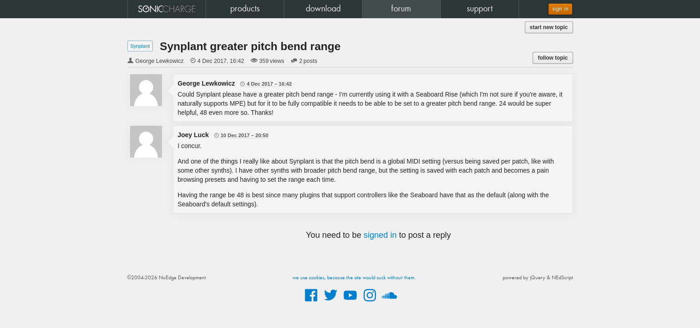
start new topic (549, 27)
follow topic (553, 58)
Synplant (140, 46)
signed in (380, 235)
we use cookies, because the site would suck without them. (354, 278)
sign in (560, 8)
